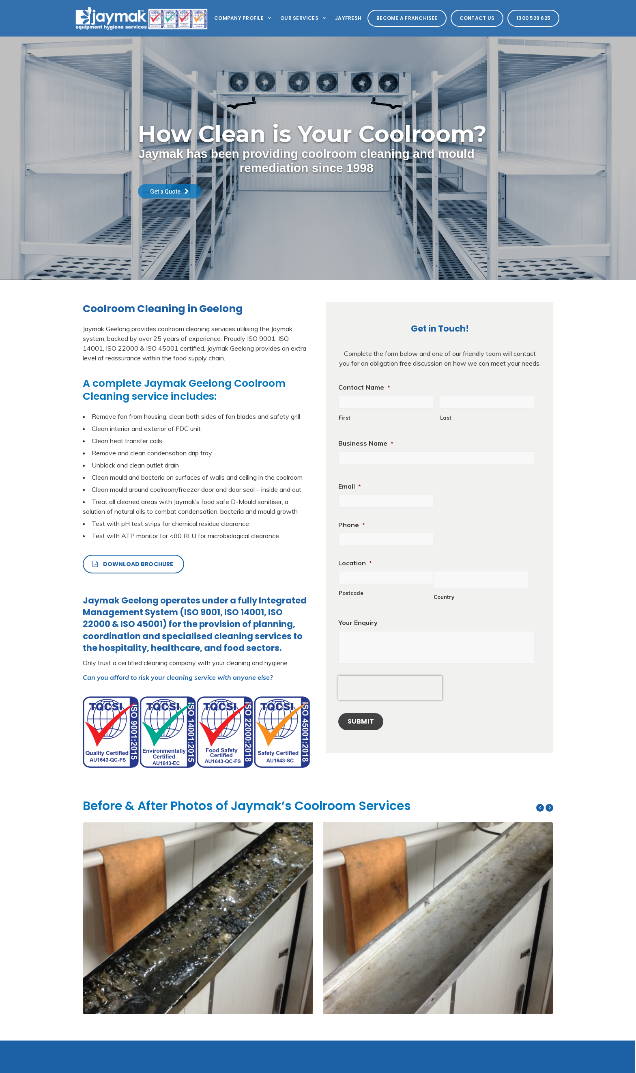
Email (349, 486)
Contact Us (477, 18)
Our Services (303, 18)
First (344, 417)
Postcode (351, 593)
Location (355, 563)
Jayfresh (348, 18)
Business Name (365, 443)
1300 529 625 (533, 18)
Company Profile (243, 18)
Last (445, 417)
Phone (351, 525)
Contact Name (364, 387)
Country (444, 597)
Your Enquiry (358, 622)
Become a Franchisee (407, 18)
